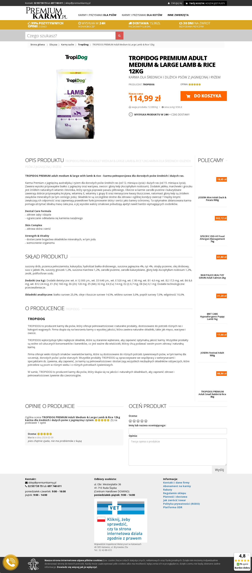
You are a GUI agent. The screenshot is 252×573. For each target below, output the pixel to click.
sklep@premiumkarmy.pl (77, 3)
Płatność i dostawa (175, 496)
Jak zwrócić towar (174, 500)
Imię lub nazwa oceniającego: (147, 425)
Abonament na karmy (177, 486)
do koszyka (203, 96)
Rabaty (167, 489)
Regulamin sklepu (174, 493)
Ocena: (133, 415)
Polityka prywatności (181, 503)
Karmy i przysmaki (97, 15)
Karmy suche (67, 44)
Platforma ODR (172, 507)
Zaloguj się (175, 3)
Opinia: (133, 435)
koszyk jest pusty (205, 3)
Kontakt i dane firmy (176, 482)
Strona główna (37, 44)
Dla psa (53, 44)
